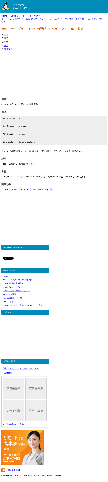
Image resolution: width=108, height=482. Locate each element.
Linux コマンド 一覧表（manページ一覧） (23, 305)
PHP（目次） (9, 301)
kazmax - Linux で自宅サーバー (34, 475)
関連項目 (8, 49)
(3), (6, 189)
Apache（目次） (11, 294)
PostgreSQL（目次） (13, 298)
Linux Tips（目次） (12, 287)
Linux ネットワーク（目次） (16, 290)
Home (4, 16)
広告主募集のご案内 (14, 424)
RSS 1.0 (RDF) (14, 470)
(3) (48, 189)
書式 (6, 38)
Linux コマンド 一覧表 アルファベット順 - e (30, 19)
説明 (6, 42)
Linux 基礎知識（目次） (14, 283)
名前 (6, 34)
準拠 (6, 45)
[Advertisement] (54, 73)
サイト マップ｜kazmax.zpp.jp (17, 279)
